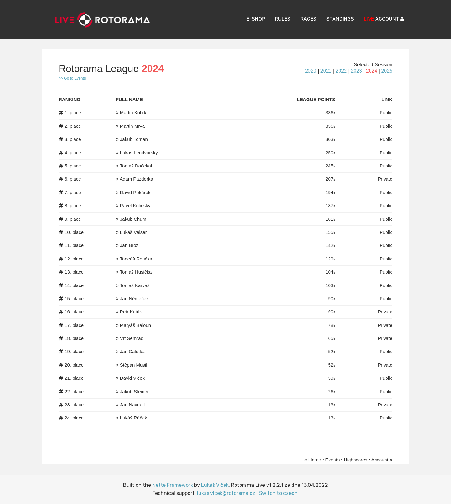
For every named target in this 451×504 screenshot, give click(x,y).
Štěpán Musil (133, 365)
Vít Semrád (131, 338)
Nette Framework (172, 485)
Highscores (355, 459)
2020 (310, 71)
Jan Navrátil (132, 404)
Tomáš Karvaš (135, 285)
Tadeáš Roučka (136, 258)
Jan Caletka (132, 351)
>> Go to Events (72, 78)
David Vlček (132, 378)
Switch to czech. (279, 493)
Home (314, 459)
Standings (340, 19)
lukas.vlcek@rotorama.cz (226, 493)
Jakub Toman (134, 139)
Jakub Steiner (134, 391)
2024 (371, 71)
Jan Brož (129, 245)
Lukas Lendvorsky (139, 152)
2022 (341, 71)
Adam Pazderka (136, 179)
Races (308, 19)
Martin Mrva (132, 126)
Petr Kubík (131, 311)
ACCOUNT (384, 19)
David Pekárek (135, 192)
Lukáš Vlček (215, 485)
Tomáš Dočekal (136, 165)
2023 (356, 71)
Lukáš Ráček (133, 417)
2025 (386, 71)
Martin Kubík (133, 112)
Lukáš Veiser (133, 232)
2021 (326, 71)
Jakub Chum (133, 219)
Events (332, 459)
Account (379, 459)
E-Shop (255, 19)
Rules (282, 19)
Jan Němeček (134, 298)
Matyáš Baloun (135, 325)
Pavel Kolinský (135, 205)
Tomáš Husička (136, 272)
